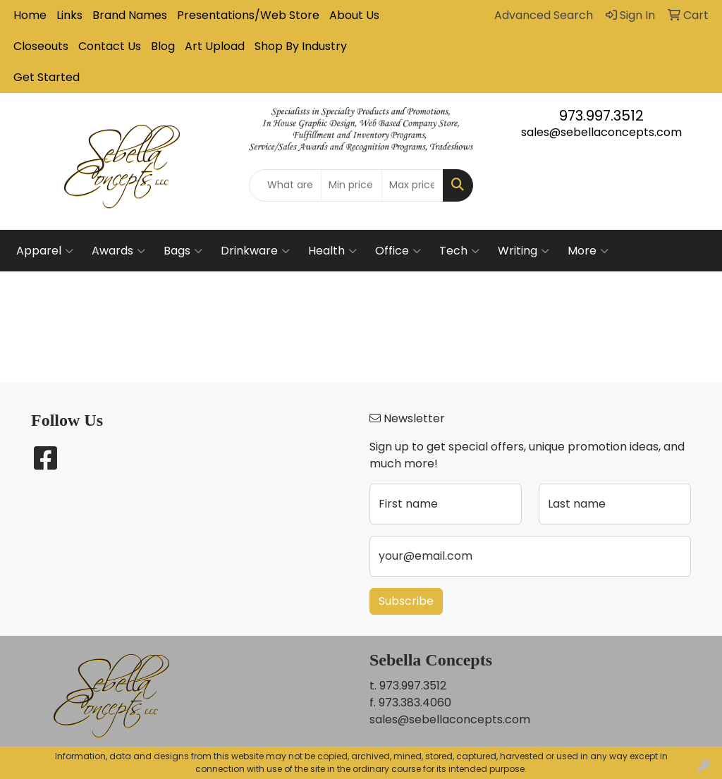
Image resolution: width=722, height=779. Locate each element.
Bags (183, 251)
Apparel (44, 251)
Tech (459, 251)
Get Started (46, 77)
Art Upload (215, 46)
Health (332, 251)
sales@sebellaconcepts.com (601, 132)
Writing (523, 251)
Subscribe (406, 601)
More (588, 251)
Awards (118, 251)
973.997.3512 (601, 115)
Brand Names (129, 15)
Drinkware (255, 251)
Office (398, 251)
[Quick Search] (285, 185)
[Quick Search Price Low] (351, 185)
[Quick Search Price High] (412, 185)
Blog (163, 46)
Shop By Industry (301, 46)
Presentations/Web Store (248, 15)
